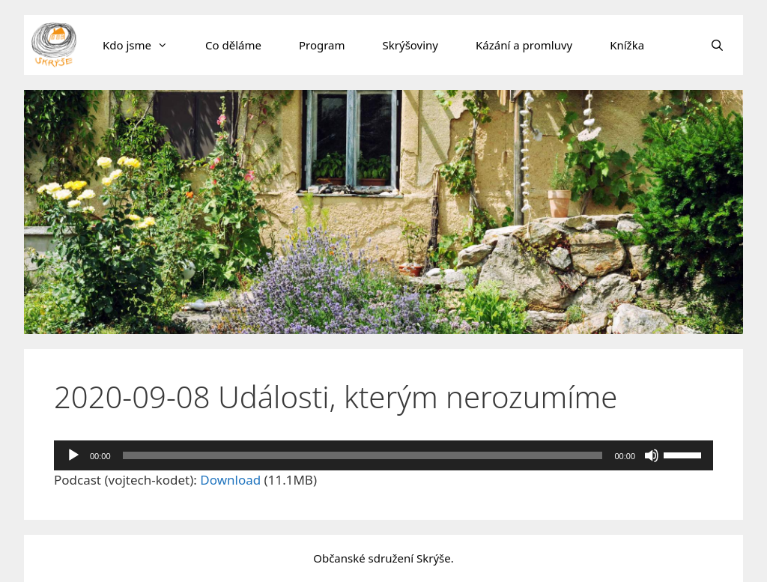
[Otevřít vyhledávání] (717, 45)
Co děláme (233, 44)
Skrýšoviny (410, 44)
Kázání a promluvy (524, 44)
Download (230, 479)
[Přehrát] (73, 455)
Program (322, 44)
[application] (383, 455)
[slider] (363, 455)
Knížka (627, 44)
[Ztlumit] (651, 455)
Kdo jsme (145, 45)
